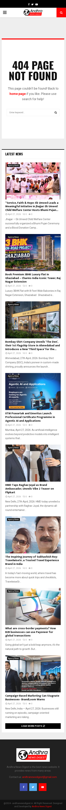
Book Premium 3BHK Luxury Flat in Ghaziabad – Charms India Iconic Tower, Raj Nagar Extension (33, 278)
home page (18, 94)
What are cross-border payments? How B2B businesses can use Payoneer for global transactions (30, 632)
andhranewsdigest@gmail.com (39, 777)
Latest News (14, 154)
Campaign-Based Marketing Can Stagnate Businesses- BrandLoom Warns (32, 697)
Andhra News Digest (42, 806)
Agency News (13, 165)
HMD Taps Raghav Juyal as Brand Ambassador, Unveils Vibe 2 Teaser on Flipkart (29, 489)
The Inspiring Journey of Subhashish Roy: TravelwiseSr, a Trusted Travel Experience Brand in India (32, 560)
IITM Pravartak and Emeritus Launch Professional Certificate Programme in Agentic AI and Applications (30, 417)
